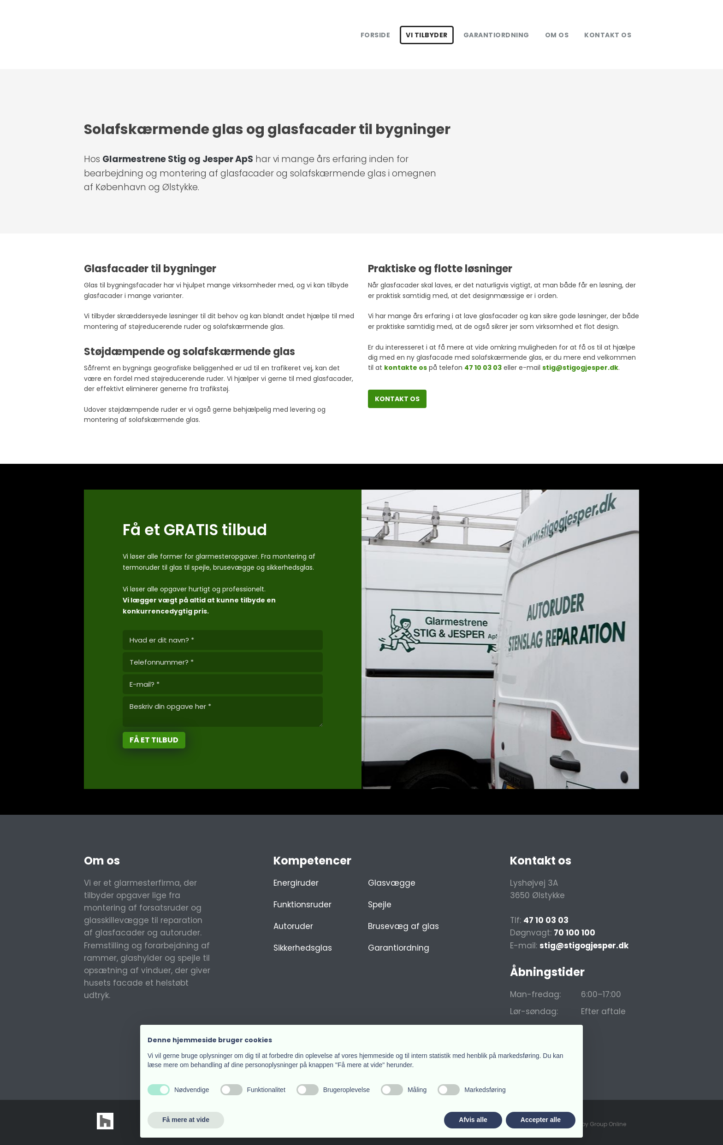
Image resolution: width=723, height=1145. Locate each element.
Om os (557, 35)
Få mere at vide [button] (185, 1119)
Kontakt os (607, 35)
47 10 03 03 (483, 367)
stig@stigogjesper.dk (580, 367)
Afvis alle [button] (473, 1119)
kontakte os (405, 367)
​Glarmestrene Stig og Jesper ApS (177, 159)
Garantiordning (496, 35)
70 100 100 (574, 932)
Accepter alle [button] (541, 1119)
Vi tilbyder (427, 35)
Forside (376, 35)
